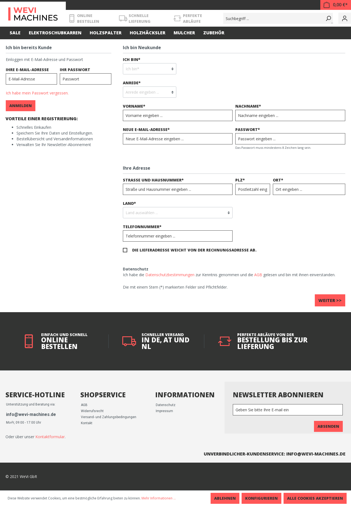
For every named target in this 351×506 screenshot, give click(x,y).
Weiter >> (330, 300)
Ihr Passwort (75, 69)
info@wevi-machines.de (31, 414)
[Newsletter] (288, 409)
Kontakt (86, 423)
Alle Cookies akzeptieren (315, 498)
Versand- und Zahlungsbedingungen (108, 417)
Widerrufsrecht (92, 411)
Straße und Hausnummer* (153, 180)
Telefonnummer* (142, 226)
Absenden (328, 426)
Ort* (278, 180)
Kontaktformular (50, 436)
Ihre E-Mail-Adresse (27, 69)
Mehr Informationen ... (158, 498)
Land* (129, 203)
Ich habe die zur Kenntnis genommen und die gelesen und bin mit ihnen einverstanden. (229, 274)
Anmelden (20, 105)
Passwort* (247, 129)
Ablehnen (225, 498)
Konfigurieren (261, 498)
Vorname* (134, 106)
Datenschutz (166, 405)
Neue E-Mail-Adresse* (146, 129)
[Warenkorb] (335, 5)
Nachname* (248, 106)
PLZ (240, 180)
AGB (258, 274)
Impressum (164, 411)
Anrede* (132, 82)
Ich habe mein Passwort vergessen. (37, 93)
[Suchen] (327, 18)
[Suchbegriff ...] (272, 18)
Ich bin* (131, 59)
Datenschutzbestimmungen (169, 274)
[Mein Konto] (344, 18)
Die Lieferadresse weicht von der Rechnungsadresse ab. (194, 250)
